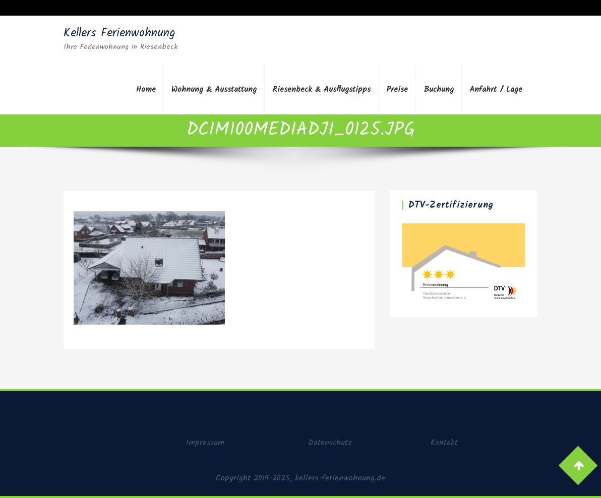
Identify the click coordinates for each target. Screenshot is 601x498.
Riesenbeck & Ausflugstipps (321, 89)
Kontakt (444, 445)
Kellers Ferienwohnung (119, 33)
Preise (397, 89)
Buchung (439, 89)
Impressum (205, 445)
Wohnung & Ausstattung (214, 89)
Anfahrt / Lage (495, 89)
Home (146, 89)
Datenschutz (330, 445)
